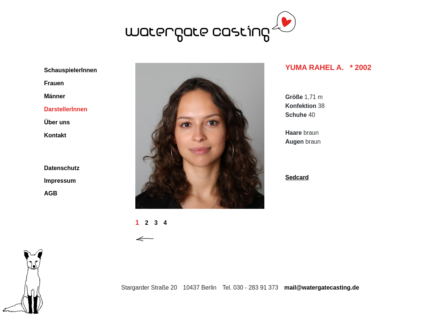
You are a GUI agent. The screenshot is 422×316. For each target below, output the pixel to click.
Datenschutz (62, 168)
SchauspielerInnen (70, 70)
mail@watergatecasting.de (321, 287)
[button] (151, 237)
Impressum (60, 181)
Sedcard (297, 177)
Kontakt (55, 135)
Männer (54, 96)
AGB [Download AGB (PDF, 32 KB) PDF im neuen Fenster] (51, 193)
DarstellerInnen (65, 109)
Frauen (54, 83)
